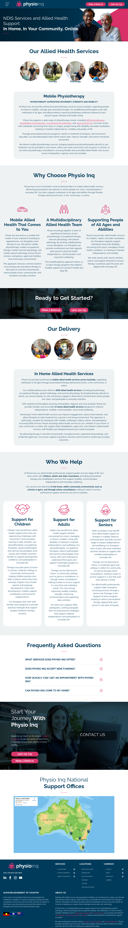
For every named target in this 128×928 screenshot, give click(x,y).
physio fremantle (96, 923)
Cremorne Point (97, 915)
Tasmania (85, 881)
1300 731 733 (79, 311)
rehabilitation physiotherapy (32, 125)
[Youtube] (20, 881)
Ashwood (86, 915)
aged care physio (85, 125)
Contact (109, 871)
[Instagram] (15, 881)
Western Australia (88, 889)
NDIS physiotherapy (95, 122)
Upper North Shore (72, 917)
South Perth (60, 917)
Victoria (84, 885)
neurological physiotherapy (59, 125)
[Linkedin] (5, 881)
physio (86, 923)
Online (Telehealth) (63, 878)
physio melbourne (111, 923)
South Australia (87, 878)
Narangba (79, 915)
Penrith (84, 917)
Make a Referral (51, 311)
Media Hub (109, 878)
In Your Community (63, 874)
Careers (108, 881)
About (108, 874)
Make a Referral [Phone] (92, 5)
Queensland (86, 874)
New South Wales (88, 871)
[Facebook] (10, 881)
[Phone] (115, 5)
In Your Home (61, 871)
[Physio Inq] (31, 5)
